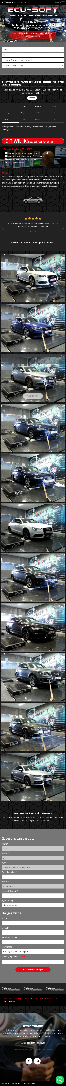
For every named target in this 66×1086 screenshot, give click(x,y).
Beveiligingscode (9, 956)
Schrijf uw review (20, 242)
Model (5, 853)
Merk (4, 843)
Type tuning (7, 900)
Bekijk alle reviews (43, 242)
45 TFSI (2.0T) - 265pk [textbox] (13, 65)
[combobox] (33, 49)
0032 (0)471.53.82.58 (14, 2)
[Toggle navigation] (63, 2)
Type (4, 862)
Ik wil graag (7, 946)
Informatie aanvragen (33, 969)
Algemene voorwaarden (42, 1052)
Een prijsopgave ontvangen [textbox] (15, 951)
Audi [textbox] (5, 49)
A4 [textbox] (4, 54)
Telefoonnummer (10, 937)
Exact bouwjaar (9, 872)
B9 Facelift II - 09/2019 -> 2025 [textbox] (17, 60)
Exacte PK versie (9, 891)
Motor (5, 881)
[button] (5, 37)
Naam (4, 918)
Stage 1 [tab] (32, 98)
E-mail (5, 927)
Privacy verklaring (21, 1052)
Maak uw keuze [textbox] (10, 905)
